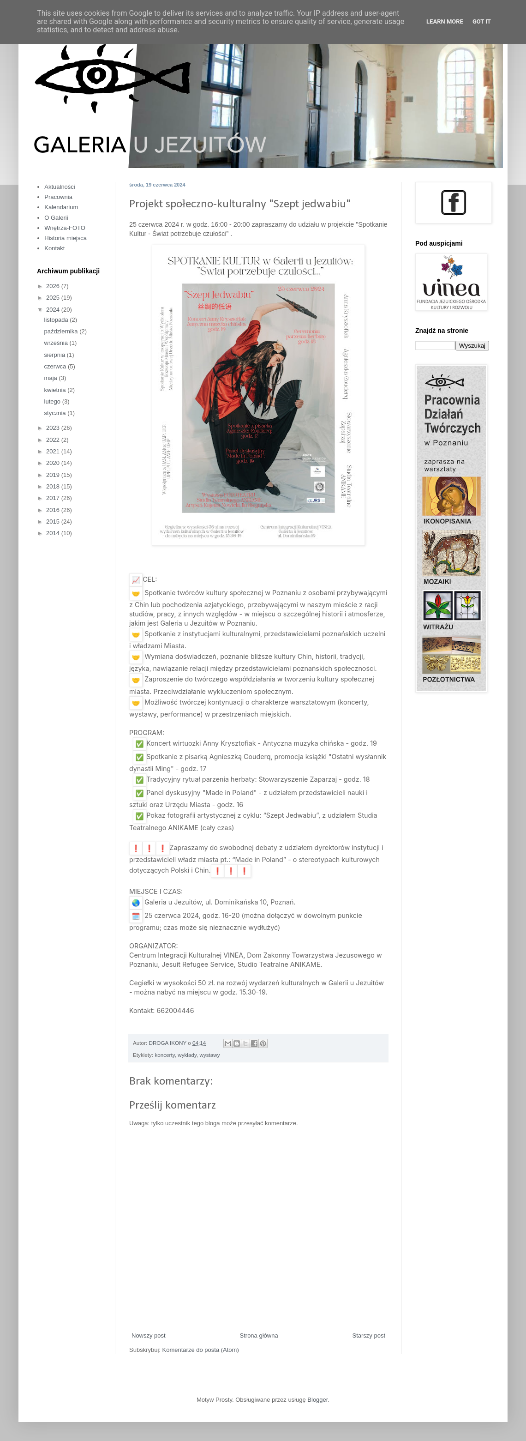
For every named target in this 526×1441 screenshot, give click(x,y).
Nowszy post (149, 1335)
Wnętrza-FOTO (64, 227)
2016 (53, 509)
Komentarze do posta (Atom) (200, 1349)
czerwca (56, 366)
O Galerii (56, 217)
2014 (53, 533)
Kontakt (54, 248)
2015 (53, 521)
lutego (53, 401)
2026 (53, 286)
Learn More (444, 21)
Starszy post (368, 1335)
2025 (53, 297)
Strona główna (259, 1335)
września (57, 342)
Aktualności (59, 186)
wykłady (187, 1055)
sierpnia (55, 354)
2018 (53, 486)
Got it (481, 21)
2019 (53, 474)
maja (51, 377)
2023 (53, 427)
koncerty (164, 1055)
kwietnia (56, 389)
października (62, 331)
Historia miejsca (65, 238)
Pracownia (58, 196)
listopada (57, 319)
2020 (53, 462)
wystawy (209, 1055)
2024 (53, 309)
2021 (53, 451)
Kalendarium (61, 207)
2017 (53, 497)
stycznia (56, 413)
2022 (53, 439)
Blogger (317, 1399)
